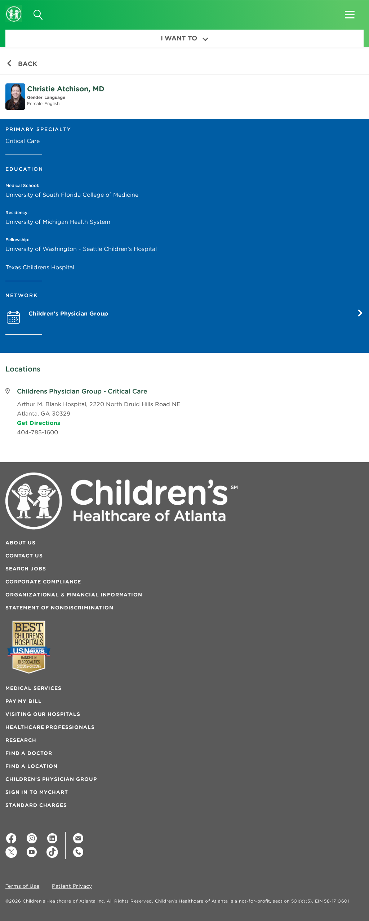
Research (20, 740)
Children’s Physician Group (51, 779)
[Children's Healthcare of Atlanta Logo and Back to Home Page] (14, 9)
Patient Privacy (72, 886)
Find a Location (31, 766)
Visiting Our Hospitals (42, 714)
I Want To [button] (184, 38)
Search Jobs (25, 568)
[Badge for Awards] (28, 647)
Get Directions (38, 422)
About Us (20, 542)
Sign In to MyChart (36, 792)
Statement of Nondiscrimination (59, 607)
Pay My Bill (23, 701)
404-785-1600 (37, 432)
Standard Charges (36, 805)
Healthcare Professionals (50, 727)
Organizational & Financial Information (73, 594)
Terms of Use (22, 886)
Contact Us (24, 555)
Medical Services (33, 688)
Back (21, 64)
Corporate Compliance (43, 581)
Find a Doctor (28, 753)
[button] (349, 12)
